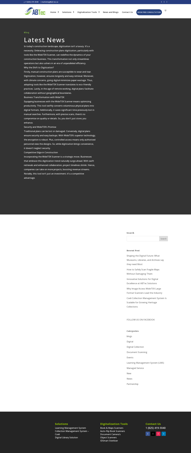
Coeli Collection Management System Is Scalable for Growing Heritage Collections (147, 302)
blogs (129, 336)
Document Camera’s (110, 434)
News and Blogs (111, 12)
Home (53, 12)
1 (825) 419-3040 (156, 428)
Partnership (132, 384)
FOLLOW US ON (135, 319)
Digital (130, 341)
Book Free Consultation (149, 12)
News (129, 378)
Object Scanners (108, 437)
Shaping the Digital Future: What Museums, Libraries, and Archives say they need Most (145, 260)
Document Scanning (137, 352)
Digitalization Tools (87, 12)
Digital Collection (135, 346)
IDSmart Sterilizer (109, 440)
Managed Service (135, 368)
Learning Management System (70, 427)
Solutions (66, 12)
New (129, 373)
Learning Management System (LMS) (145, 362)
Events (130, 357)
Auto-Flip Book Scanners (112, 431)
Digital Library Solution (66, 437)
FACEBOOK (149, 319)
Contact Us (127, 12)
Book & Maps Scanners (111, 427)
